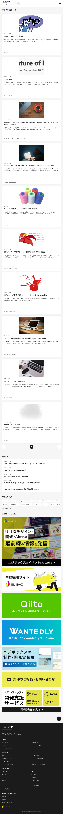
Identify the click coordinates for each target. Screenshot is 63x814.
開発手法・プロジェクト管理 (38, 764)
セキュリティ (24, 138)
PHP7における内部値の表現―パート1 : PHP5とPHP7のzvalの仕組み (25, 295)
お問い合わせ (35, 742)
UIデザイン (29, 501)
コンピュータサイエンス (37, 758)
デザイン (4, 755)
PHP (7, 52)
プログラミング (35, 761)
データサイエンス (26, 504)
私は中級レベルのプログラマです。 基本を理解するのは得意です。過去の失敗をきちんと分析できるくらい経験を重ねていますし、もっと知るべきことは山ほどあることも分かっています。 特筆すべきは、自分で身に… (31, 428)
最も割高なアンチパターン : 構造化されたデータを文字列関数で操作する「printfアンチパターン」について (30, 123)
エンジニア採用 (56, 504)
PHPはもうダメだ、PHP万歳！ (13, 36)
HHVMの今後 (7, 79)
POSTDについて (5, 742)
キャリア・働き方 (6, 761)
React (13, 501)
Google (21, 501)
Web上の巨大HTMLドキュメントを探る (15, 476)
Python (14, 354)
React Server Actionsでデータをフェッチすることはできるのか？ (24, 463)
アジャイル (38, 504)
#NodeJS (34, 777)
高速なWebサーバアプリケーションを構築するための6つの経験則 (24, 252)
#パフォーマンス (35, 780)
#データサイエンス (6, 783)
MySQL (14, 138)
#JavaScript (4, 771)
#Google (4, 774)
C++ (7, 95)
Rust (11, 397)
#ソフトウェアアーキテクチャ (9, 777)
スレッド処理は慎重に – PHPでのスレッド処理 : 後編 (20, 208)
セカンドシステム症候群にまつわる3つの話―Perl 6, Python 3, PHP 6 (25, 338)
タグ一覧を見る (5, 508)
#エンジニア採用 (35, 785)
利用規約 (4, 745)
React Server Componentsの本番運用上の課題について (21, 489)
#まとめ (3, 785)
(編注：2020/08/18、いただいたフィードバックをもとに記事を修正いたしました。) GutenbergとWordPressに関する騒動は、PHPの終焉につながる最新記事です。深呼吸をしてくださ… (31, 40)
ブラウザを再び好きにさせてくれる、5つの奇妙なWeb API (22, 483)
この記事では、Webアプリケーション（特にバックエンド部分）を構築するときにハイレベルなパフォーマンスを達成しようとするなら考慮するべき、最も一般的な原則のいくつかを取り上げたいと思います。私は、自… (31, 257)
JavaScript (8, 138)
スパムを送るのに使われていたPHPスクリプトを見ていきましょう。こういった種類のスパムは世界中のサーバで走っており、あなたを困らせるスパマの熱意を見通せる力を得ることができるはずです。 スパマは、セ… (31, 169)
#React (33, 771)
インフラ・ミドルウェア (7, 764)
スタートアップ (35, 755)
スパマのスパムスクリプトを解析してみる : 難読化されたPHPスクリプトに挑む (28, 165)
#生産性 (3, 780)
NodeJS (57, 501)
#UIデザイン (34, 774)
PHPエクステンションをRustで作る (14, 381)
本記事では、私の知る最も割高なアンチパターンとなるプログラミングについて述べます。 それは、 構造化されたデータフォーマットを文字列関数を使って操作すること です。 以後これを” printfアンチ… (30, 128)
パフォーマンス (13, 268)
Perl (7, 354)
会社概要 (4, 796)
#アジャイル (34, 783)
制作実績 (4, 799)
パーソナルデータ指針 (7, 748)
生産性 (5, 504)
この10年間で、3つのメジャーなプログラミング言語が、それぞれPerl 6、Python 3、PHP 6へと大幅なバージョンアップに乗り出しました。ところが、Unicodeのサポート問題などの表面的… (31, 342)
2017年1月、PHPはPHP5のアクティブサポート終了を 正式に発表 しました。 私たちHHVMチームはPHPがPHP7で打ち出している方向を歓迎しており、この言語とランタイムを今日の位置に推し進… (30, 83)
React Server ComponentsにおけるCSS (16, 470)
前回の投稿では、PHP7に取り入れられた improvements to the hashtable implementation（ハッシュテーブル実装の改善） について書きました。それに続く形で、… (31, 299)
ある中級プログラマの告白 (11, 424)
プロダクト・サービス (7, 758)
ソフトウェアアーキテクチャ (43, 501)
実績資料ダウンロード (7, 802)
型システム (12, 311)
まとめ (46, 504)
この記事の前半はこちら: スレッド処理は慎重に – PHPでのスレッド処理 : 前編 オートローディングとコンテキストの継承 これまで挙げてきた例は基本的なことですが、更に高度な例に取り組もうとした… (31, 213)
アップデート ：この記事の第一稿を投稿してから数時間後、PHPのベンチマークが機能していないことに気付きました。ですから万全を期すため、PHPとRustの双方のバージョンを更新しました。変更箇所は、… (31, 385)
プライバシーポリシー (37, 745)
